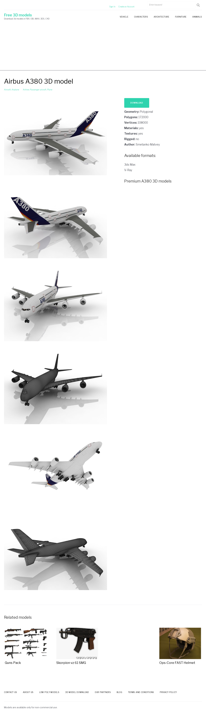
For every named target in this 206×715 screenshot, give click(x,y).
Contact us (10, 692)
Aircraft (7, 89)
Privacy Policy (168, 692)
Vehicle (124, 17)
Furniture (181, 17)
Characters (141, 17)
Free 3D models (18, 15)
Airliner (26, 89)
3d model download (77, 692)
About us (28, 692)
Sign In (108, 5)
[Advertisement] (103, 47)
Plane (49, 89)
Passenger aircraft (38, 89)
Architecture (161, 17)
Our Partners (103, 692)
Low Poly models (49, 692)
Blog (119, 692)
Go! (198, 5)
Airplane (15, 89)
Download (136, 103)
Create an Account (122, 5)
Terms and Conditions (141, 692)
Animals (197, 17)
